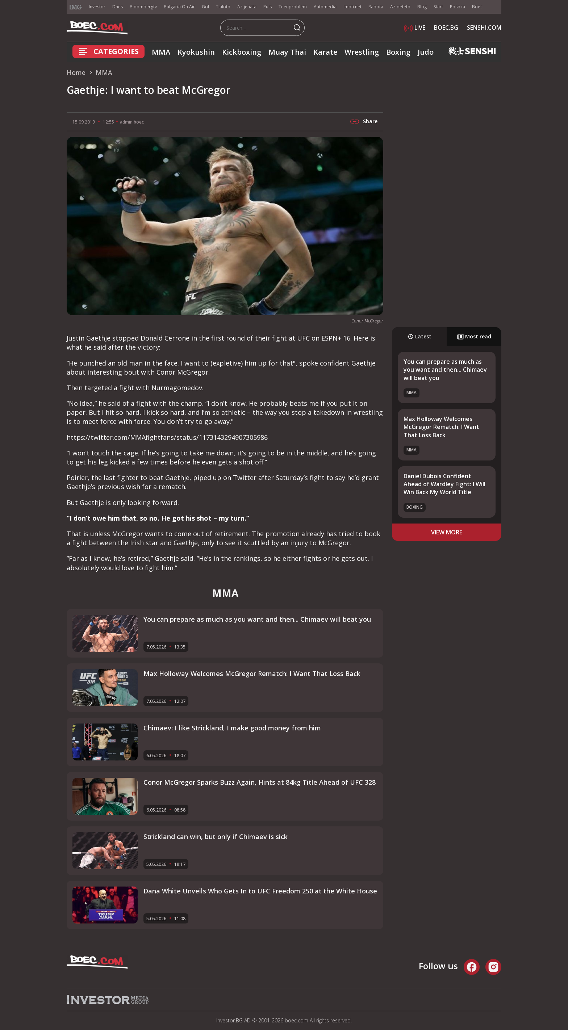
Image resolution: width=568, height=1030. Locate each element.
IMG (76, 7)
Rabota (375, 7)
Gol (205, 7)
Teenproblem (293, 7)
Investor (97, 7)
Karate (325, 52)
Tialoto (223, 7)
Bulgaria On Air (179, 7)
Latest (419, 336)
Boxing (398, 52)
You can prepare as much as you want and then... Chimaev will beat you (445, 370)
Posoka (457, 7)
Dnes (117, 7)
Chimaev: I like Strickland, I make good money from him (232, 727)
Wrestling (361, 52)
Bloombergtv (143, 7)
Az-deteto (400, 7)
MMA (161, 52)
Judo (426, 52)
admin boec (132, 122)
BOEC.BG (446, 28)
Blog (422, 7)
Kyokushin (196, 52)
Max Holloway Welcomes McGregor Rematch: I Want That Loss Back (441, 427)
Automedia (325, 7)
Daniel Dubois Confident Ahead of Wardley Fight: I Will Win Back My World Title (444, 484)
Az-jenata (246, 7)
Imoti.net (352, 7)
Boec (477, 7)
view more (446, 532)
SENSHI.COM (484, 28)
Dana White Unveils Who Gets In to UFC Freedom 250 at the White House (260, 891)
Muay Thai (287, 52)
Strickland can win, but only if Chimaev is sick (215, 836)
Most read (474, 336)
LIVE (414, 28)
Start (438, 7)
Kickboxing (241, 52)
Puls (267, 7)
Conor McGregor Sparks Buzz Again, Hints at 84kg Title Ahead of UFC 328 (259, 782)
